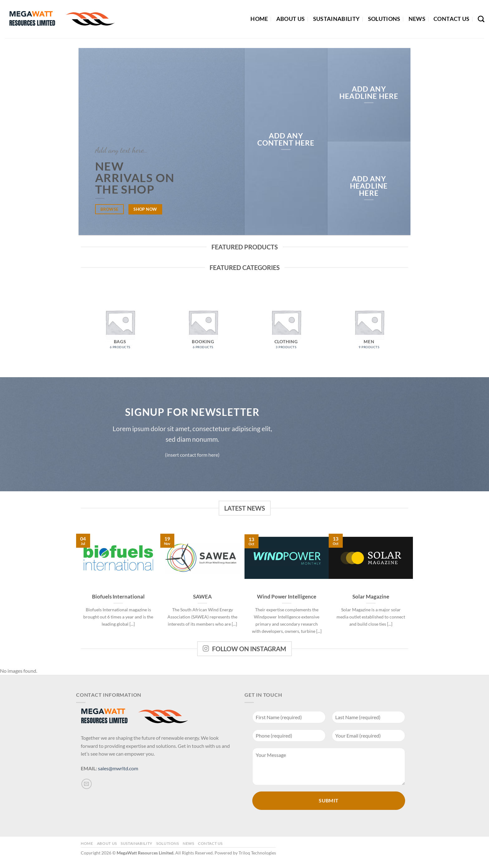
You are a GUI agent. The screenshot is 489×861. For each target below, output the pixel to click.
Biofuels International (118, 597)
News (417, 19)
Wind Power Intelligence (286, 597)
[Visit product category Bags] (120, 324)
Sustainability (336, 19)
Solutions (384, 19)
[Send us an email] (86, 784)
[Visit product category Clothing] (285, 324)
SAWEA (202, 597)
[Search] (481, 19)
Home (259, 19)
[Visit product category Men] (368, 324)
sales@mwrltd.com (118, 768)
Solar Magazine (370, 597)
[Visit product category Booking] (203, 324)
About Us (290, 19)
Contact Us (451, 19)
